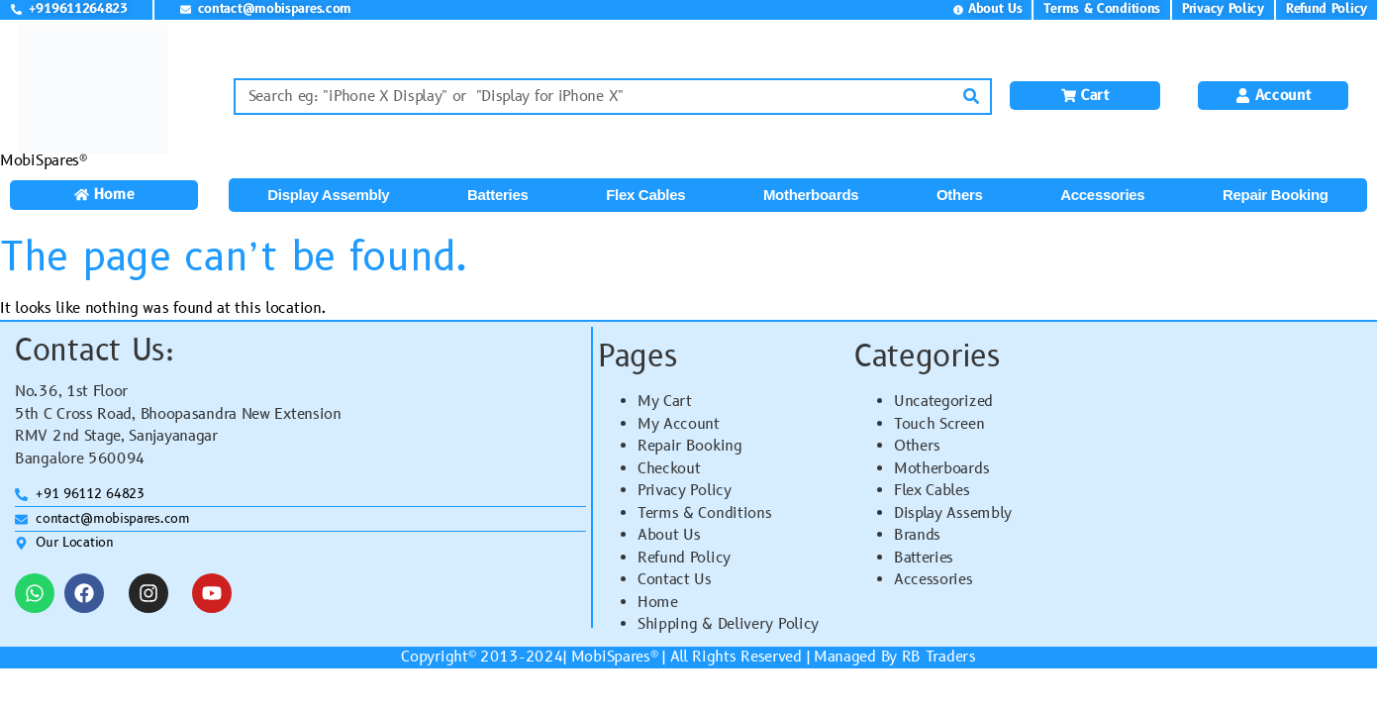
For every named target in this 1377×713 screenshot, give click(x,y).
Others (959, 194)
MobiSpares (610, 657)
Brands (917, 535)
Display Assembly (328, 194)
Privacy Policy (685, 490)
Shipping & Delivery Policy (728, 624)
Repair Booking (1275, 194)
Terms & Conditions (705, 513)
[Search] (971, 96)
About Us (669, 535)
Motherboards (810, 194)
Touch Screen (939, 424)
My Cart (665, 401)
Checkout (669, 468)
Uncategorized (943, 401)
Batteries (498, 194)
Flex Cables (645, 194)
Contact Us (675, 579)
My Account (679, 424)
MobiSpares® (43, 161)
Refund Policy (684, 558)
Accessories (1102, 194)
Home (658, 602)
